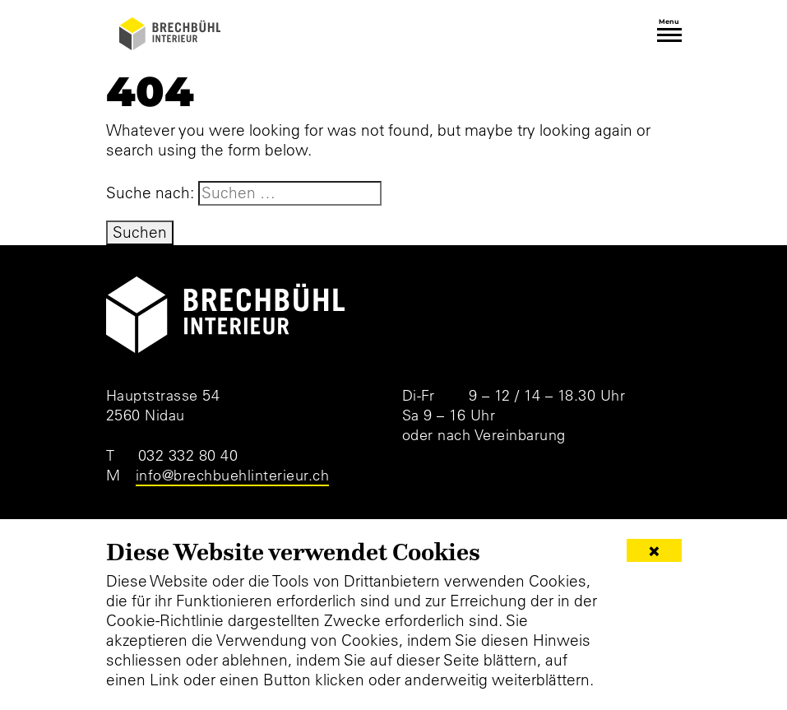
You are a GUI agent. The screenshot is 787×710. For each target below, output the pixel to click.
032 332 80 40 (188, 455)
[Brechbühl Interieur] (170, 33)
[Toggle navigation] (669, 35)
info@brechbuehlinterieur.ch (233, 475)
